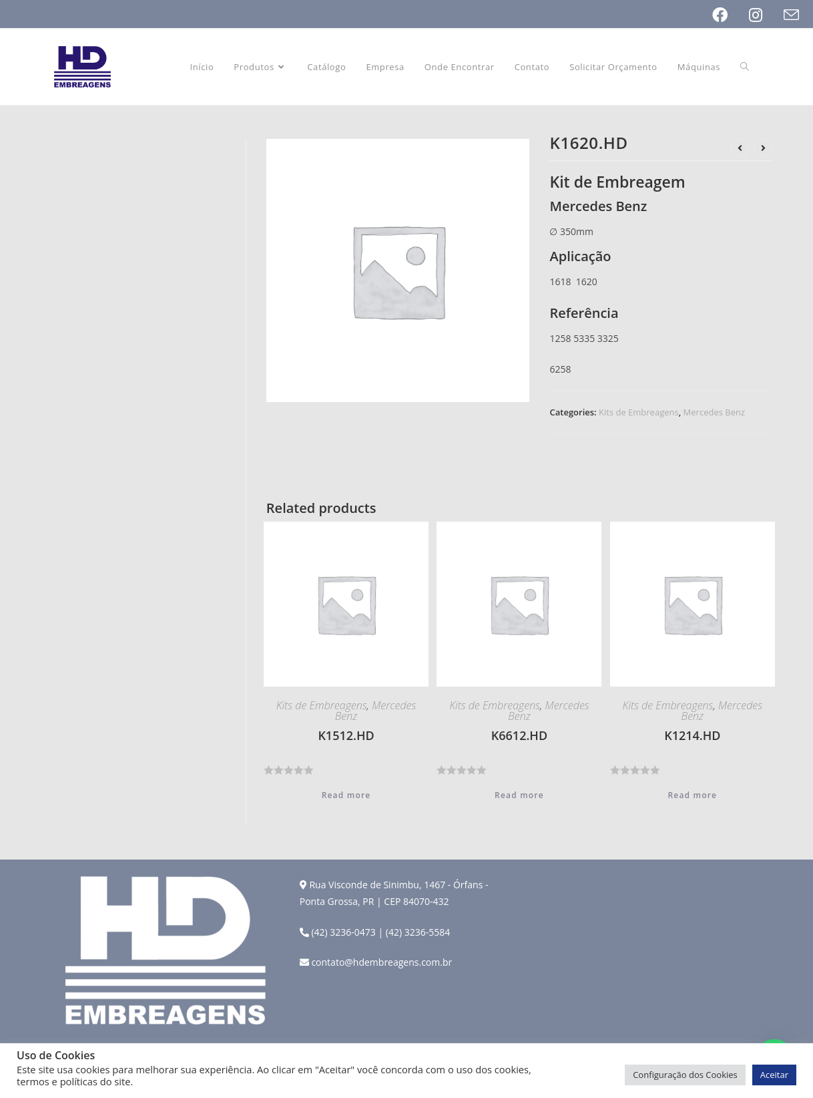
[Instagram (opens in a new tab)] (766, 15)
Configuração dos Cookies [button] (685, 1075)
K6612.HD (519, 735)
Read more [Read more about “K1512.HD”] (346, 795)
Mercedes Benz (714, 412)
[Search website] (744, 67)
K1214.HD (692, 735)
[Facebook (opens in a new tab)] (730, 15)
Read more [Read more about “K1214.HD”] (692, 795)
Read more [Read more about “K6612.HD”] (519, 795)
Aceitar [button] (774, 1075)
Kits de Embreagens (639, 412)
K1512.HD (346, 735)
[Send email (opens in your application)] (791, 15)
